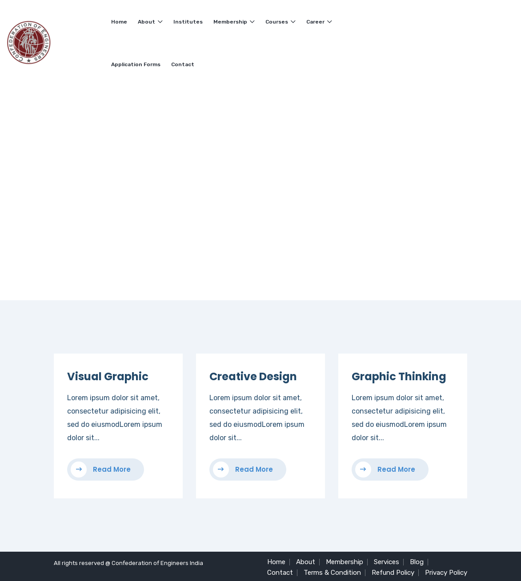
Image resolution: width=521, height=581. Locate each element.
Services (386, 562)
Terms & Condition (332, 573)
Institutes (188, 22)
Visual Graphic (107, 376)
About (150, 22)
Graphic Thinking (399, 376)
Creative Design (253, 376)
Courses (280, 22)
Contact (182, 64)
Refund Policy (393, 573)
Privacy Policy (446, 573)
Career (319, 22)
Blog (417, 562)
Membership (234, 22)
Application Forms (135, 64)
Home (119, 22)
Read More (101, 470)
